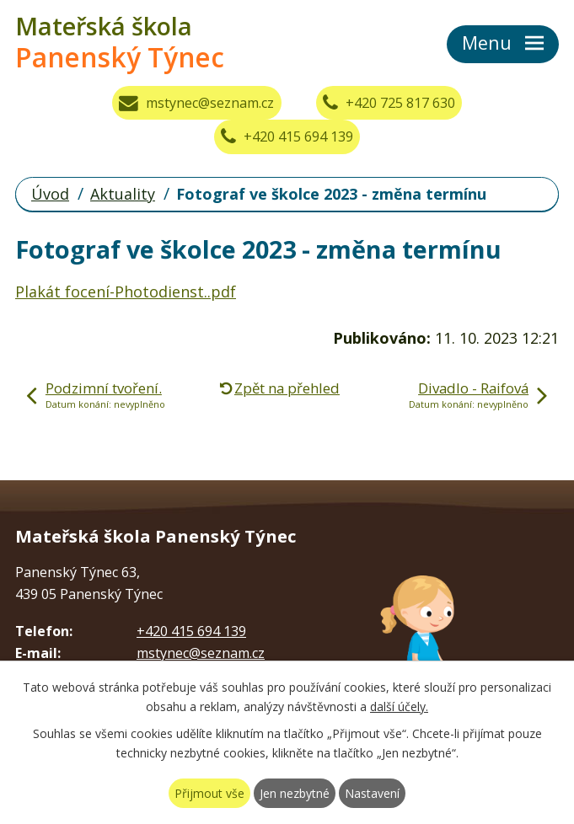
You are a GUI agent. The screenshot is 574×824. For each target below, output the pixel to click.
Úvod (50, 194)
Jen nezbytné (295, 793)
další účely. (399, 706)
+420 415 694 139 (287, 136)
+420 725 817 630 (389, 103)
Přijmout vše (209, 793)
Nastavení (372, 793)
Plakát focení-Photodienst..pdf (125, 291)
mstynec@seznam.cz (196, 103)
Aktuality (122, 194)
